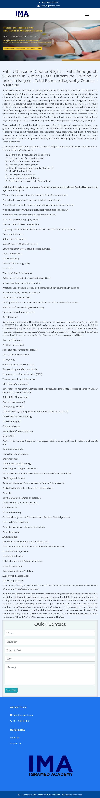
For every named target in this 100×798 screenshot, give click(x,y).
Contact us (15, 743)
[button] (7, 40)
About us (14, 737)
